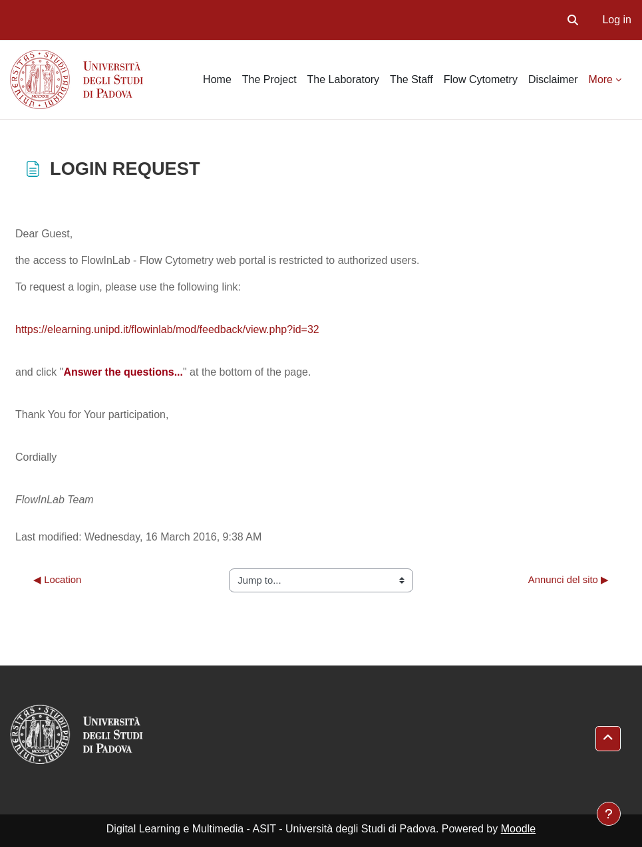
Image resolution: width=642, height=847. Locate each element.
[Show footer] (609, 814)
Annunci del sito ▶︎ (568, 579)
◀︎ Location (57, 579)
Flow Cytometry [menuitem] (481, 79)
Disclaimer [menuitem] (553, 79)
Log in (616, 19)
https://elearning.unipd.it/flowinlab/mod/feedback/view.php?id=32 (167, 329)
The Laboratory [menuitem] (343, 79)
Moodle (518, 828)
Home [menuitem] (217, 79)
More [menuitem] (601, 79)
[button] (573, 20)
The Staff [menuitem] (411, 79)
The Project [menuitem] (269, 79)
